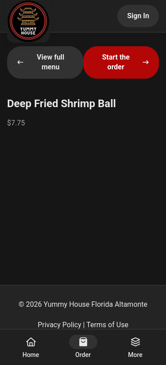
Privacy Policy (59, 325)
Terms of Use (107, 325)
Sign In (138, 16)
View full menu (40, 62)
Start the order (125, 62)
